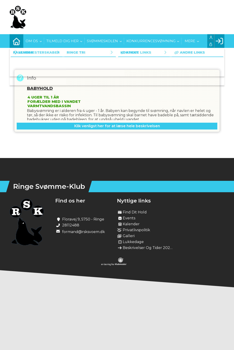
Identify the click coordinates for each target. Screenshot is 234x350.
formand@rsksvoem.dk (83, 232)
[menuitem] (16, 41)
